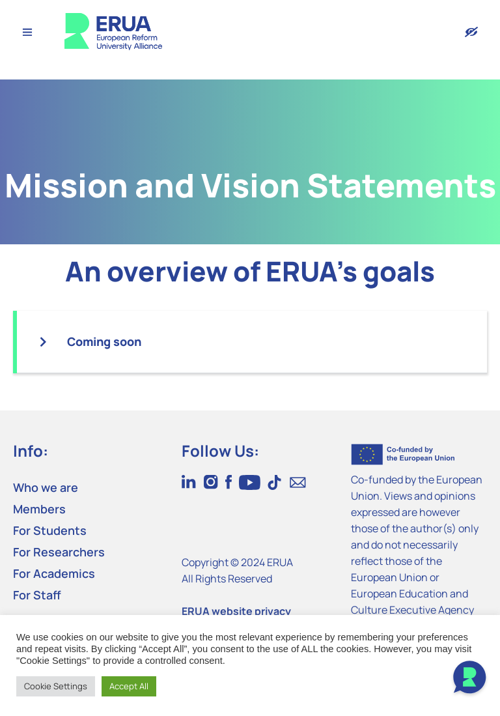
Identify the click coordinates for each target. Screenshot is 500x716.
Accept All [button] (128, 686)
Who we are (45, 487)
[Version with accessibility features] (471, 32)
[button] (252, 342)
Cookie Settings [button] (55, 686)
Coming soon (104, 341)
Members (39, 509)
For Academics (54, 573)
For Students (50, 530)
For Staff (37, 595)
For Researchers (59, 552)
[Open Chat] (469, 679)
